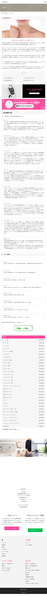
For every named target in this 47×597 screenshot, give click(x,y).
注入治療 (27, 540)
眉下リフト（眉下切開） (30, 579)
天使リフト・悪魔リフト (6, 568)
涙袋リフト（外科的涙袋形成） (31, 565)
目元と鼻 (27, 561)
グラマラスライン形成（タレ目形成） (32, 570)
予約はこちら (12, 528)
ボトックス (27, 542)
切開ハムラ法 (27, 568)
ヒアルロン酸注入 (28, 544)
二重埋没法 (27, 581)
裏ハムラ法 (27, 572)
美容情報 (3, 555)
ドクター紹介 (4, 549)
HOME (2, 539)
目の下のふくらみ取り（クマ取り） (32, 583)
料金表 (3, 547)
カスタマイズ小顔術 (6, 570)
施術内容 (3, 544)
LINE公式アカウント (35, 530)
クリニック (4, 542)
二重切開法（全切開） (29, 576)
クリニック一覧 (5, 551)
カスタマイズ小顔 (7, 561)
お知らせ (3, 553)
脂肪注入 (3, 565)
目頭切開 (27, 574)
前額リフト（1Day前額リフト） (31, 563)
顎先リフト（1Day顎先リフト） (8, 563)
